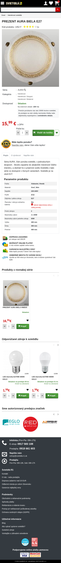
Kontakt (5, 474)
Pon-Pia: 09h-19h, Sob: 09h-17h (22, 463)
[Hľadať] (57, 10)
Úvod (3, 15)
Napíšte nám (17, 145)
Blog (3, 523)
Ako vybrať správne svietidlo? (13, 526)
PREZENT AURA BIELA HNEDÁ (15, 307)
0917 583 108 (21, 443)
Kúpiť (22, 326)
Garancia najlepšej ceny (11, 488)
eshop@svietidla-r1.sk (18, 456)
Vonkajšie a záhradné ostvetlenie (15, 533)
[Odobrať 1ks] (18, 132)
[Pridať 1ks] (27, 132)
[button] (54, 276)
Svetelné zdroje (8, 530)
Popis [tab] (5, 155)
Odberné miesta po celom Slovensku (16, 484)
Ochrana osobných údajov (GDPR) (15, 512)
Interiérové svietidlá (15, 15)
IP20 (32, 195)
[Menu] (3, 3)
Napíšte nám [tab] (29, 155)
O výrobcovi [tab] (16, 155)
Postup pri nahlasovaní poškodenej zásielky (19, 509)
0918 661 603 (22, 448)
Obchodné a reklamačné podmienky (16, 498)
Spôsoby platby (8, 502)
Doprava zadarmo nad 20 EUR (14, 481)
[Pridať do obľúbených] (57, 133)
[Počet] (22, 132)
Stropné (30, 96)
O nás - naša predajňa (11, 477)
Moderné (30, 99)
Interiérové (21, 94)
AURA (22, 90)
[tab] (6, 155)
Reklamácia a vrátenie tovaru (13, 505)
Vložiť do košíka (43, 133)
